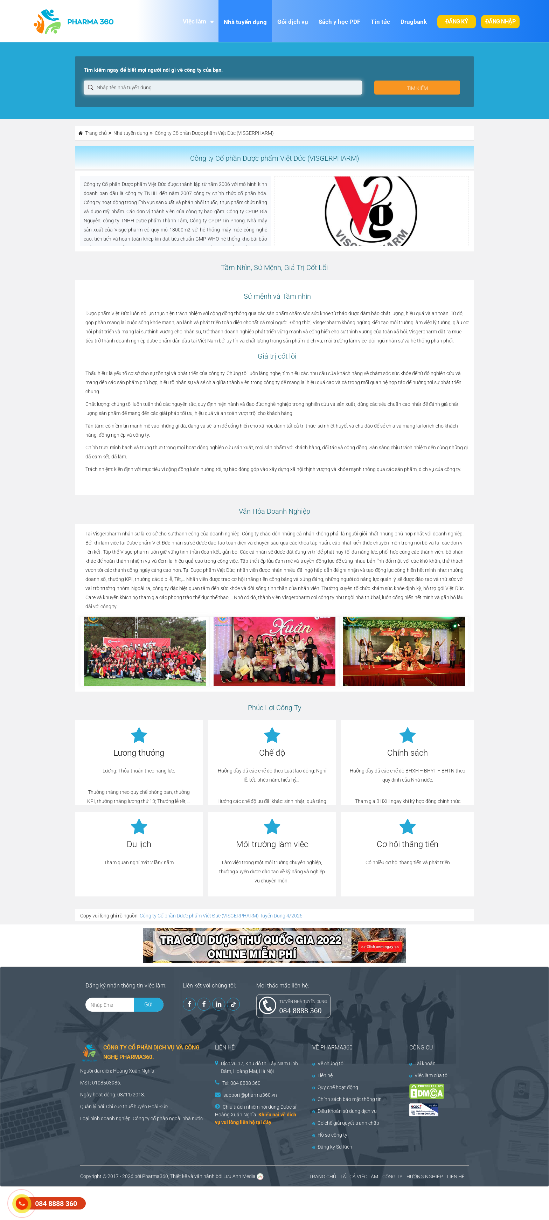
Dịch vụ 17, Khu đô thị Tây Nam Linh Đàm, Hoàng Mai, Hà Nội (259, 1067)
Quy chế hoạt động (335, 1087)
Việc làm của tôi (429, 1075)
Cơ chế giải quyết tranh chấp (345, 1123)
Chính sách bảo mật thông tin (347, 1099)
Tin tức (380, 21)
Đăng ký (456, 21)
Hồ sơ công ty (329, 1135)
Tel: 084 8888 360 (241, 1083)
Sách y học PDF (339, 21)
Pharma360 (155, 1176)
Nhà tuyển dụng (245, 22)
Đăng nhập (500, 21)
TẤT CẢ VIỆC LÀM (359, 1176)
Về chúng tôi (328, 1063)
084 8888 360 (300, 1010)
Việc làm (194, 21)
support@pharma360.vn (250, 1095)
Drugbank (414, 21)
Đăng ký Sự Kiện (332, 1147)
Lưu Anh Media (239, 1176)
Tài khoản (422, 1063)
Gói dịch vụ (292, 21)
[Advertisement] (127, 1202)
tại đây (263, 1122)
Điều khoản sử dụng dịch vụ (344, 1111)
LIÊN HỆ (456, 1176)
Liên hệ (322, 1075)
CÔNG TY (392, 1176)
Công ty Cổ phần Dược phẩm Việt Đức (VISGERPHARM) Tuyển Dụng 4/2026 (221, 916)
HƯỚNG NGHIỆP (424, 1176)
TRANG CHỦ (322, 1176)
